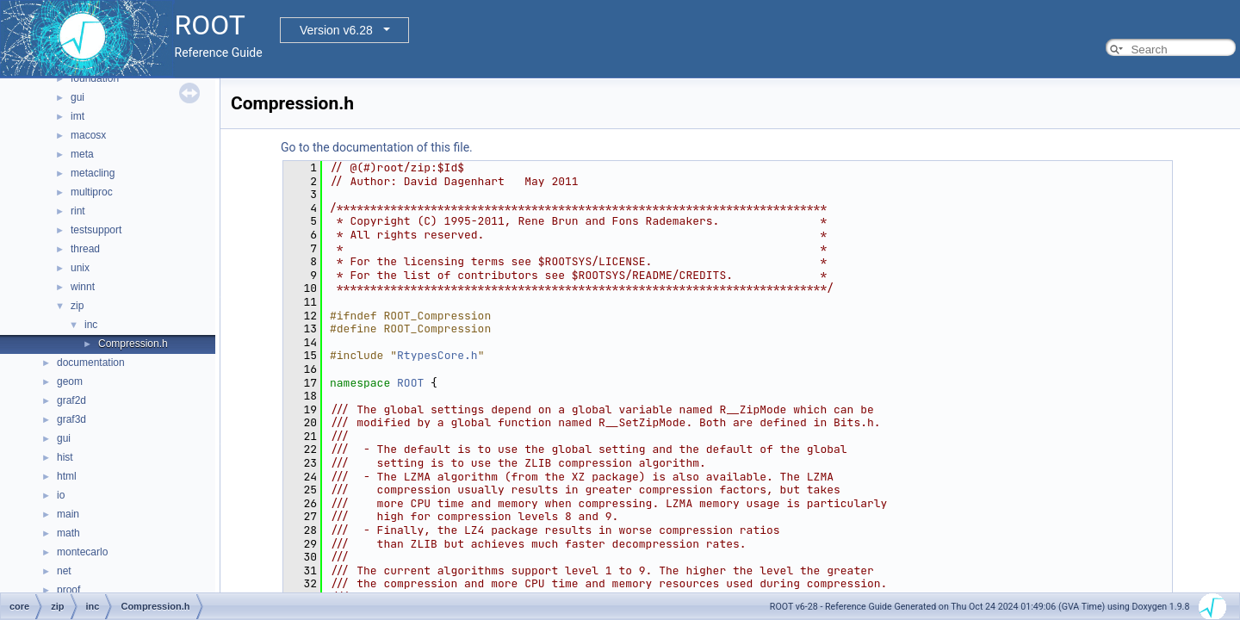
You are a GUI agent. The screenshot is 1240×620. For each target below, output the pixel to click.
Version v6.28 (336, 30)
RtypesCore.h (437, 355)
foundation (95, 78)
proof (68, 590)
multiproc (92, 192)
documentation (91, 362)
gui (77, 97)
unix (80, 268)
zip (77, 306)
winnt (83, 287)
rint (78, 211)
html (67, 476)
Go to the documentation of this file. (377, 147)
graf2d (71, 400)
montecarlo (82, 552)
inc (90, 325)
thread (85, 249)
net (64, 571)
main (68, 514)
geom (70, 381)
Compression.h (133, 344)
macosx (88, 135)
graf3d (71, 419)
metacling (93, 173)
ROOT (410, 382)
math (68, 533)
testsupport (96, 230)
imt (77, 116)
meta (82, 154)
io (61, 495)
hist (65, 457)
